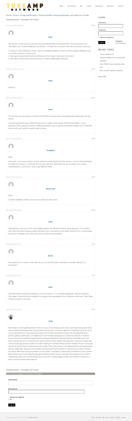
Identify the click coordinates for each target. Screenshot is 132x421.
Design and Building (28, 15)
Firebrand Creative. (33, 417)
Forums (16, 15)
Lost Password (121, 43)
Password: (12, 389)
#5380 (93, 98)
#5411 (93, 244)
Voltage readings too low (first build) (112, 57)
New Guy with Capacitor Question (111, 70)
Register (119, 41)
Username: (13, 380)
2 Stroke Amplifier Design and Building (53, 15)
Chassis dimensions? (107, 54)
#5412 (93, 275)
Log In (11, 405)
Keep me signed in (17, 398)
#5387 (93, 177)
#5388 (93, 210)
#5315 (93, 69)
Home (8, 15)
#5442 (93, 309)
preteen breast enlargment (41, 338)
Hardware (103, 61)
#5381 (93, 139)
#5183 (93, 25)
